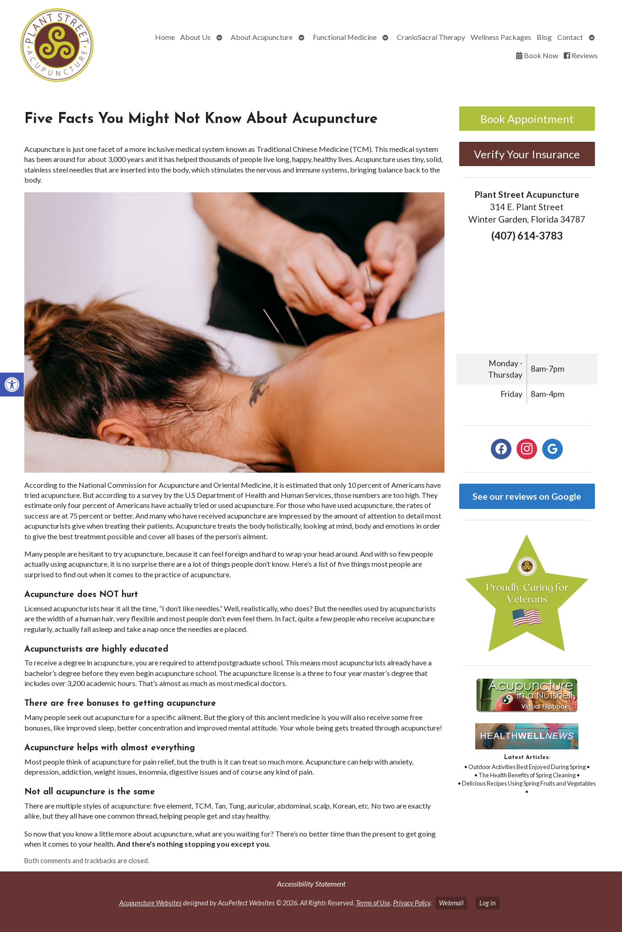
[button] (12, 384)
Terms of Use (373, 903)
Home (165, 37)
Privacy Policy (411, 903)
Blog (544, 37)
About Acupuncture (262, 37)
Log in (487, 903)
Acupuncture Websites (150, 903)
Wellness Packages (501, 37)
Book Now (537, 55)
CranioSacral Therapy (431, 37)
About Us (195, 37)
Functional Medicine (345, 37)
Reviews (581, 55)
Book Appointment (527, 118)
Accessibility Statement (311, 883)
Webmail (451, 903)
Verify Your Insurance (527, 154)
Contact (570, 37)
